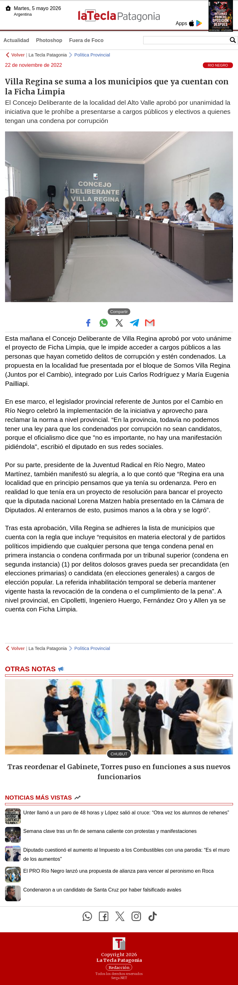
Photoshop (49, 40)
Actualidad (16, 40)
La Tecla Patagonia (48, 54)
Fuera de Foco (86, 40)
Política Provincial (92, 54)
